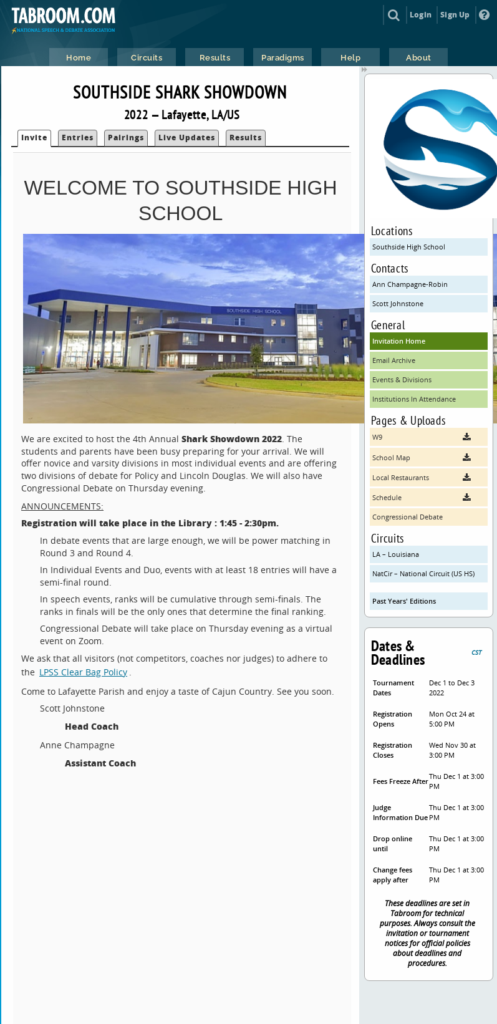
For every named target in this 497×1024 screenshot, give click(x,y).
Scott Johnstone (397, 303)
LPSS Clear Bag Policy (83, 672)
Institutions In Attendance (414, 398)
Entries (78, 137)
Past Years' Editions (404, 601)
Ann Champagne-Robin (410, 284)
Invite (34, 137)
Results (245, 137)
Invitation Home (398, 340)
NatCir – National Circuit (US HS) (423, 573)
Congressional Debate (407, 516)
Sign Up (455, 14)
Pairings (126, 137)
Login (421, 14)
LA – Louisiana (395, 554)
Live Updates (186, 137)
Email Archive (393, 360)
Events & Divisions (402, 379)
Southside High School (408, 246)
